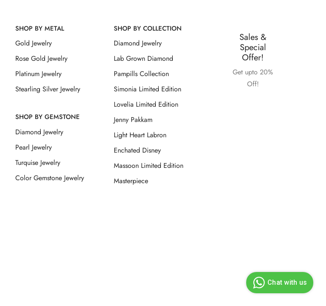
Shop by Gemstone (47, 117)
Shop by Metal (39, 28)
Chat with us (278, 282)
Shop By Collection (148, 28)
